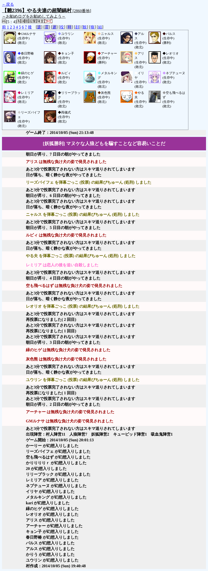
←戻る (8, 4)
